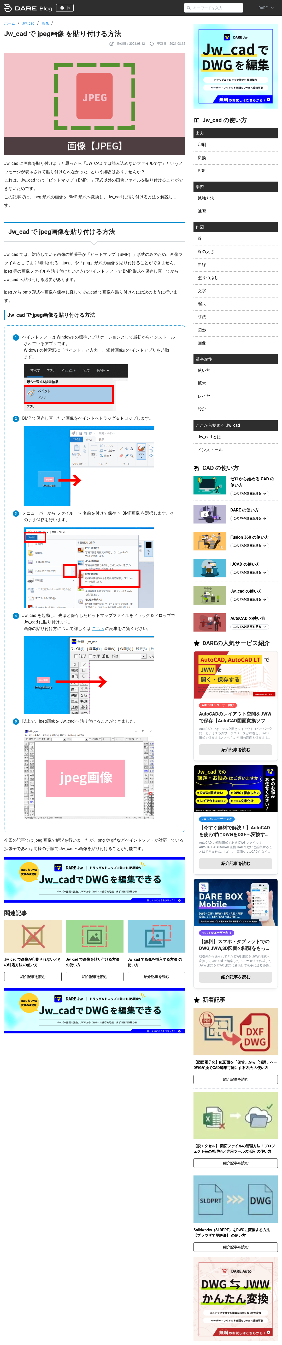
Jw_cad (28, 23)
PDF (201, 170)
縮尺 (202, 303)
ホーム (9, 23)
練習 (202, 211)
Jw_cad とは (209, 436)
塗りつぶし (208, 277)
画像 (45, 23)
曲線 (202, 264)
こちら (98, 628)
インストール (210, 449)
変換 (202, 157)
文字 (202, 290)
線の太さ (206, 251)
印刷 (202, 144)
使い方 (204, 370)
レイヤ (204, 396)
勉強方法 (206, 198)
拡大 (202, 383)
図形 (202, 329)
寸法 (202, 316)
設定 (202, 409)
